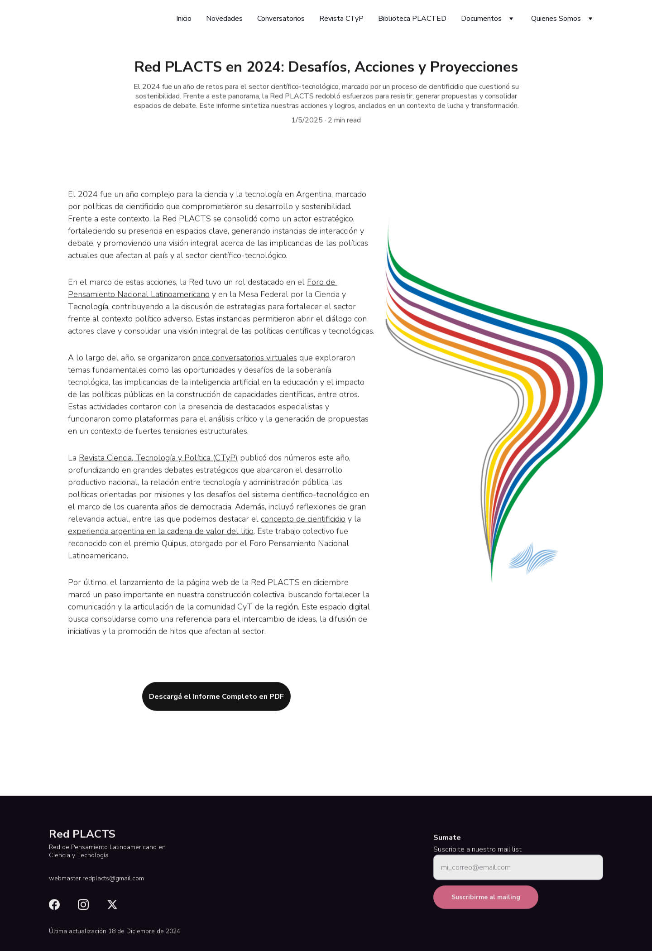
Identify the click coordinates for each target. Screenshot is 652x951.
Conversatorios (281, 19)
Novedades (224, 19)
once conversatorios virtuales (244, 369)
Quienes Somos (556, 19)
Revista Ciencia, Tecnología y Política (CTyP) (158, 469)
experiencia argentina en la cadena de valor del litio (161, 542)
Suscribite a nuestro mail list (477, 855)
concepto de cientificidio (303, 530)
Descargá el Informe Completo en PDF (216, 699)
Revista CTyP (341, 19)
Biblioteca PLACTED (412, 19)
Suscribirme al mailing (485, 902)
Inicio (184, 19)
